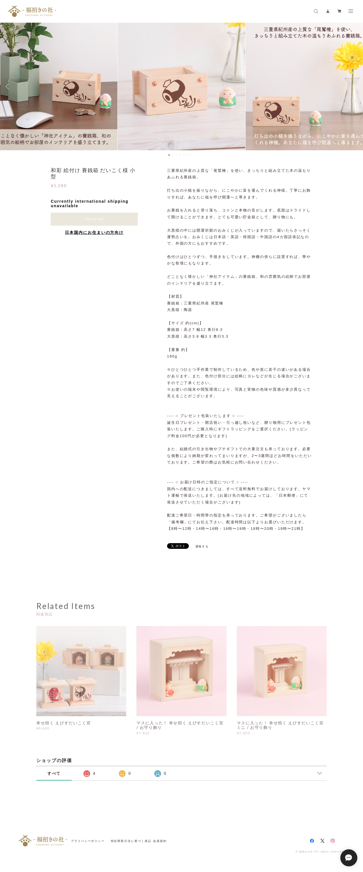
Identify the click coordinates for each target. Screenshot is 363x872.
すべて (54, 773)
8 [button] (194, 155)
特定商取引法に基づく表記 (131, 841)
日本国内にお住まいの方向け (94, 232)
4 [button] (180, 155)
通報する (202, 546)
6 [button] (187, 155)
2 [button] (172, 155)
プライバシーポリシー (88, 841)
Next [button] (354, 86)
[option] (181, 86)
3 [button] (176, 155)
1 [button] (169, 155)
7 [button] (191, 155)
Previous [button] (8, 86)
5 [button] (183, 155)
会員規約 (160, 841)
